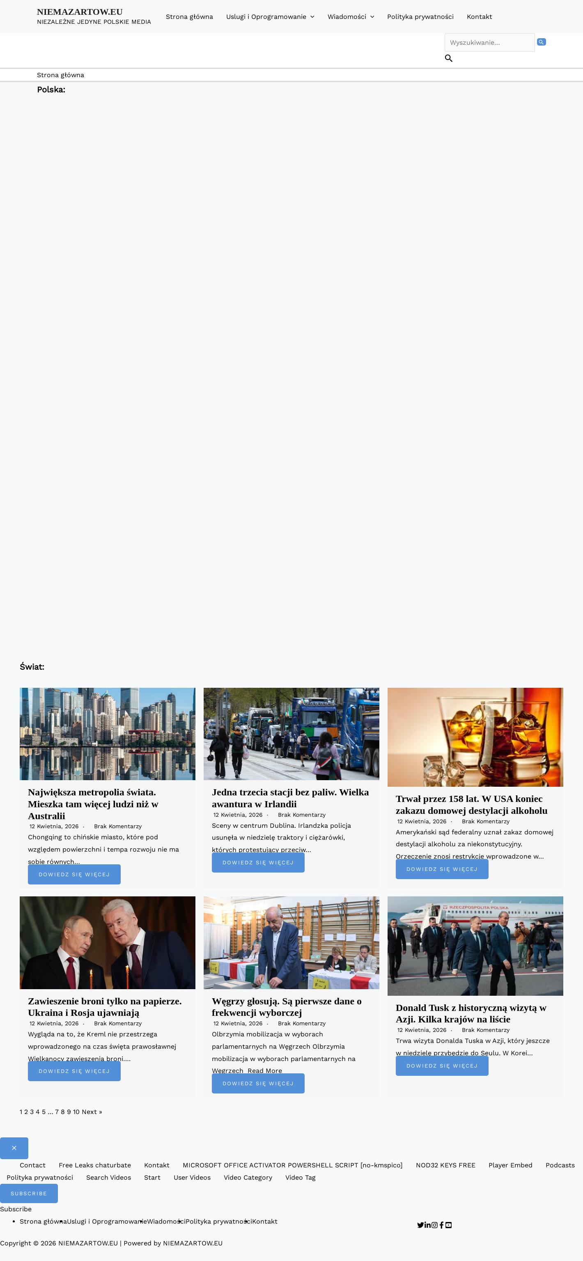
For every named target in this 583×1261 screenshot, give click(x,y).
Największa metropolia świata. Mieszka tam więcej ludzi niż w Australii (93, 804)
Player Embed (511, 1165)
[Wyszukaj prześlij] (541, 42)
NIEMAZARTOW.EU (80, 12)
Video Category (248, 1177)
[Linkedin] (427, 1225)
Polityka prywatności (420, 17)
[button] (310, 17)
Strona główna (189, 17)
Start (152, 1177)
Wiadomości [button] (351, 17)
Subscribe (16, 1209)
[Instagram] (434, 1225)
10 (76, 1112)
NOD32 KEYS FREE (445, 1165)
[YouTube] (448, 1225)
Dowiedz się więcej (74, 874)
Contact (33, 1165)
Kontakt (479, 17)
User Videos (192, 1177)
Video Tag (300, 1177)
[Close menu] (14, 1148)
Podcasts (560, 1165)
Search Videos (108, 1177)
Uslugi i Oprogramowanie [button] (270, 17)
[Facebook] (441, 1225)
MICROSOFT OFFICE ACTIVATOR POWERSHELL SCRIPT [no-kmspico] (293, 1165)
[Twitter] (420, 1225)
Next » (92, 1112)
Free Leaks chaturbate (95, 1165)
